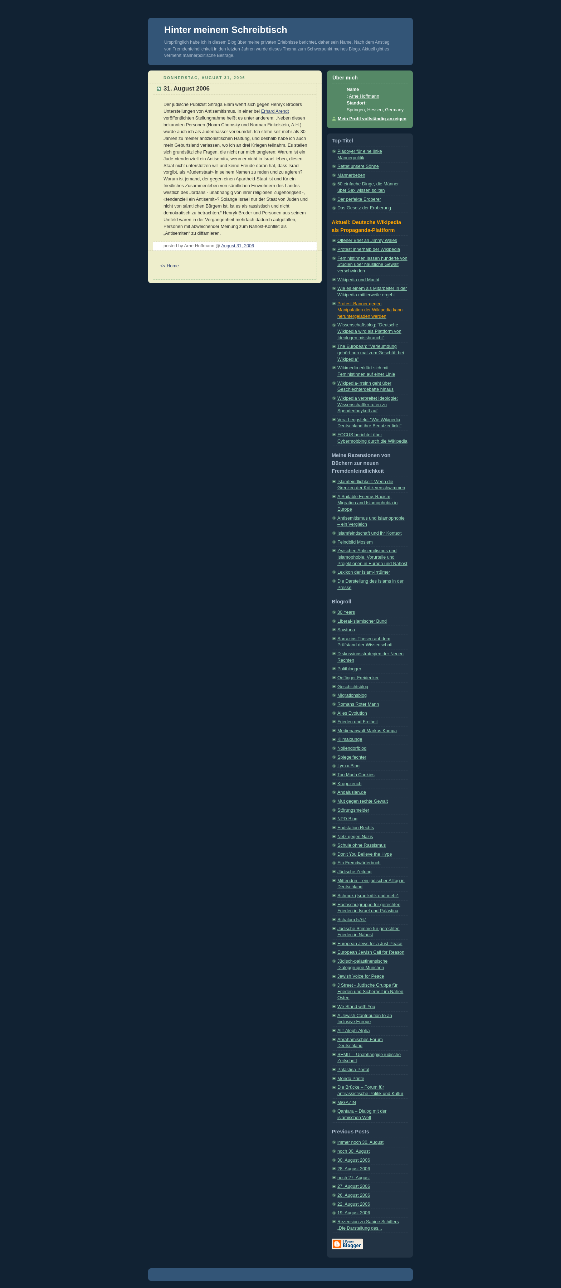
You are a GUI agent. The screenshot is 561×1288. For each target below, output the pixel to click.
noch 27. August (353, 1177)
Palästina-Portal (353, 1069)
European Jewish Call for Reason (370, 952)
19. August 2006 (353, 1212)
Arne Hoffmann (364, 96)
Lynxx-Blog (348, 765)
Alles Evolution (352, 713)
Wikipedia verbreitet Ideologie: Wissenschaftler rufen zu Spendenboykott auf (367, 404)
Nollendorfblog (351, 748)
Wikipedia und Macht (358, 279)
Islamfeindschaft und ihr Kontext (369, 533)
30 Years (346, 612)
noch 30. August (353, 1151)
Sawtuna (346, 629)
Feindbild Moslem (355, 542)
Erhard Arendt (275, 111)
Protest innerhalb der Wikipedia (368, 249)
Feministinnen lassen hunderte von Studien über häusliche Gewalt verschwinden (372, 264)
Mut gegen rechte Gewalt (362, 801)
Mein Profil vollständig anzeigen (372, 118)
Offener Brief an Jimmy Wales (367, 240)
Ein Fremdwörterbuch (359, 862)
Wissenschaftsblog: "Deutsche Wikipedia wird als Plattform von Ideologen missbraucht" (369, 331)
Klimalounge (349, 739)
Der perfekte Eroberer (359, 199)
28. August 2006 (353, 1168)
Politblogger (349, 668)
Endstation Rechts (355, 827)
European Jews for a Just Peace (370, 943)
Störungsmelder (353, 810)
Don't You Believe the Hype (364, 854)
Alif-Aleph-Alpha (353, 1030)
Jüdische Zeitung (354, 871)
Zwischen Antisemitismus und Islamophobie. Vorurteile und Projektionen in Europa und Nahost (372, 557)
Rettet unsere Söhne (358, 166)
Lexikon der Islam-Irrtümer (363, 572)
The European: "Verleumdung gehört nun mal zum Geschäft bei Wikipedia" (370, 352)
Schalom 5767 (351, 919)
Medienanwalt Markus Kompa (367, 730)
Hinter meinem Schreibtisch (225, 29)
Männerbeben (351, 175)
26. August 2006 (353, 1195)
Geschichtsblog (352, 686)
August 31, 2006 (237, 245)
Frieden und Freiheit (357, 721)
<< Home (169, 265)
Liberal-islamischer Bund (362, 621)
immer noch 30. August (360, 1142)
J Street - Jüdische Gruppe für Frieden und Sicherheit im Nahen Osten (370, 991)
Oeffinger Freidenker (358, 677)
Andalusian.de (351, 792)
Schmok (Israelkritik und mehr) (368, 895)
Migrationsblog (352, 695)
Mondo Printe (350, 1078)
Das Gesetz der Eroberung (364, 207)
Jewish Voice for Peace (360, 976)
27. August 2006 (353, 1186)
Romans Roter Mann (358, 704)
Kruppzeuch (349, 783)
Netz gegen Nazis (355, 836)
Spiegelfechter (351, 757)
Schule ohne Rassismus (361, 845)
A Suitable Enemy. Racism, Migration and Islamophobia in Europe (367, 503)
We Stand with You (356, 1006)
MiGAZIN (346, 1102)
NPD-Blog (347, 818)
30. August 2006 (353, 1160)
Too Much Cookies (356, 774)
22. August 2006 (353, 1204)
